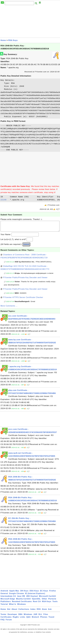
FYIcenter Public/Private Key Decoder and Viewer (25, 280)
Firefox (52, 593)
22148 (5, 200)
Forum (9, 622)
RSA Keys (13, 40)
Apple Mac (14, 593)
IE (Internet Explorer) (35, 596)
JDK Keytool (32, 598)
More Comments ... (9, 308)
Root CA (37, 604)
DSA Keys (34, 593)
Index (33, 611)
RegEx (16, 619)
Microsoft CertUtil (47, 598)
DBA (20, 616)
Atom (44, 611)
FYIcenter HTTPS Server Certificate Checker (23, 300)
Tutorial (4, 606)
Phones (43, 619)
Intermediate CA (8, 598)
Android (4, 593)
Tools (55, 604)
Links (22, 619)
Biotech (35, 619)
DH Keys (24, 593)
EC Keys (44, 593)
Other (44, 601)
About (14, 611)
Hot (8, 611)
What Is (12, 606)
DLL (40, 616)
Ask (50, 611)
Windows (21, 606)
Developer (12, 616)
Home (3, 40)
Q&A (28, 619)
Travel (51, 619)
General (4, 596)
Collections (23, 611)
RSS (39, 611)
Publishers (6, 604)
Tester (3, 616)
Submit (26, 246)
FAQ (3, 622)
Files (45, 616)
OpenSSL (36, 601)
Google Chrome (16, 596)
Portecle (52, 601)
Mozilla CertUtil (23, 601)
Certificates (6, 619)
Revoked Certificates (22, 604)
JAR (35, 616)
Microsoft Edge (8, 601)
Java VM (21, 598)
